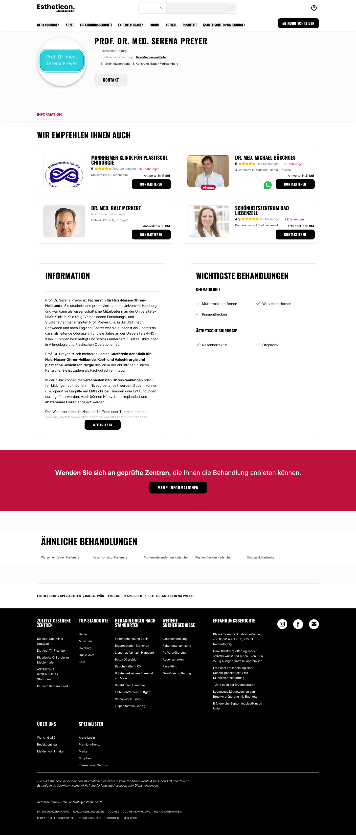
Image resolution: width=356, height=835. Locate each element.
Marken (84, 737)
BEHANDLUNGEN (48, 24)
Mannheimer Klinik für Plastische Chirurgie (129, 146)
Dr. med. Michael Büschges (265, 143)
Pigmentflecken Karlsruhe (213, 543)
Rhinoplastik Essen (128, 685)
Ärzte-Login (87, 724)
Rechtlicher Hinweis (168, 797)
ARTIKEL (171, 24)
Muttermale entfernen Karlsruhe (166, 543)
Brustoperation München (132, 632)
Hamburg (85, 634)
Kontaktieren (151, 170)
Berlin (83, 620)
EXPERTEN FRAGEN (131, 24)
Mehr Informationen (178, 474)
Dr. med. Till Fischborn (52, 637)
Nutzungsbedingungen (88, 797)
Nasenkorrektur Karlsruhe (109, 543)
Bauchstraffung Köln (129, 652)
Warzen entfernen (276, 290)
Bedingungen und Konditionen (98, 804)
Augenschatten (173, 645)
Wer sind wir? (46, 724)
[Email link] (314, 610)
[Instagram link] (282, 611)
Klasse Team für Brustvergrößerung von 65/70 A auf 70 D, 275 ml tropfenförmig (237, 625)
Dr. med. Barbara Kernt (52, 672)
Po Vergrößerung (174, 639)
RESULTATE (190, 24)
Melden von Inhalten (51, 737)
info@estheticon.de (88, 788)
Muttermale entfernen (219, 290)
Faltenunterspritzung (177, 632)
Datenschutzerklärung (53, 797)
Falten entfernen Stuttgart (133, 678)
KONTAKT (111, 80)
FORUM (154, 24)
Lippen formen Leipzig (130, 692)
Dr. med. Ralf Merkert (116, 194)
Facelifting (170, 652)
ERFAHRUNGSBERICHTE (96, 24)
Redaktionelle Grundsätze (55, 804)
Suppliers (85, 744)
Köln (82, 648)
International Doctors (93, 751)
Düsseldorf (86, 641)
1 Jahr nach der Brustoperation (234, 671)
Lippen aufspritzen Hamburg (134, 639)
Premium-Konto (89, 730)
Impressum (130, 804)
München (85, 627)
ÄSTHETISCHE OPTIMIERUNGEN (224, 24)
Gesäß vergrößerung (177, 659)
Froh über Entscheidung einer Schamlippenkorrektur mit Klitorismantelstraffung (233, 659)
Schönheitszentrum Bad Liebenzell (262, 196)
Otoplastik (270, 331)
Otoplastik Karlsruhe (260, 543)
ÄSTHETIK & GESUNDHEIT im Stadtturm (48, 660)
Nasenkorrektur (214, 331)
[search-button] (231, 8)
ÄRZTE (70, 24)
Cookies (113, 797)
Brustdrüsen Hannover (130, 671)
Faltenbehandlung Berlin (132, 625)
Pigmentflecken (214, 300)
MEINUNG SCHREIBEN (298, 23)
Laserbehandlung (175, 625)
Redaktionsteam (48, 730)
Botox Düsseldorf (126, 645)
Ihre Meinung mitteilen (151, 57)
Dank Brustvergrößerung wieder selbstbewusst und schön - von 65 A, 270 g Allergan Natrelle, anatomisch (238, 642)
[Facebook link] (298, 611)
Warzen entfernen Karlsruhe (60, 543)
